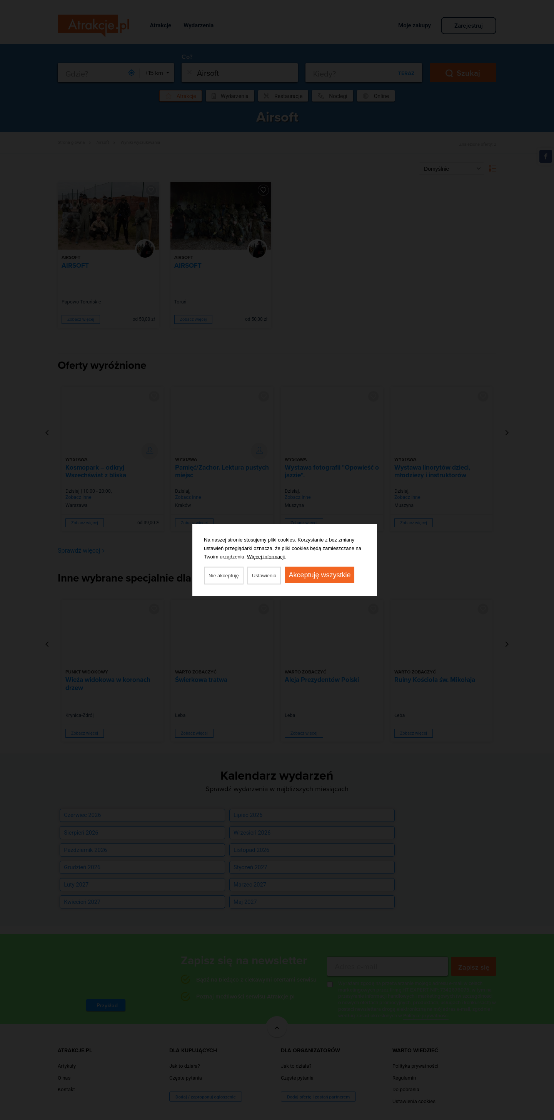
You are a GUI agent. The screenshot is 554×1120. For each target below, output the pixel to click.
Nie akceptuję (224, 575)
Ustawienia (264, 575)
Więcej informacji (266, 557)
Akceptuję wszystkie (319, 575)
